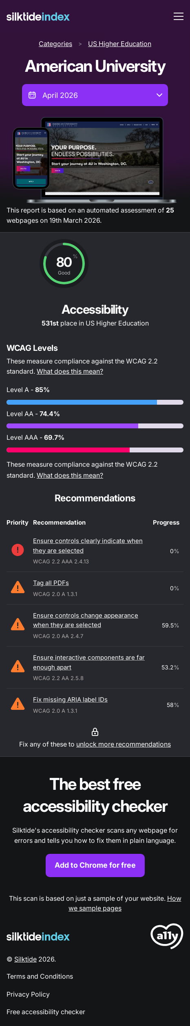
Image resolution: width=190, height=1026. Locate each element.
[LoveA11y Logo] (166, 937)
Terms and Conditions (40, 976)
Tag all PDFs (51, 583)
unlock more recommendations (123, 744)
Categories (55, 44)
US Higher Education (119, 44)
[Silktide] (38, 16)
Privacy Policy (28, 994)
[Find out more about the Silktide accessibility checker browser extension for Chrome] (95, 825)
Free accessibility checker (46, 1012)
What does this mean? (70, 371)
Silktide (25, 959)
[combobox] (95, 95)
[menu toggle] (179, 16)
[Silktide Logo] (38, 936)
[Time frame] (95, 95)
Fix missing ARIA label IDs (70, 699)
